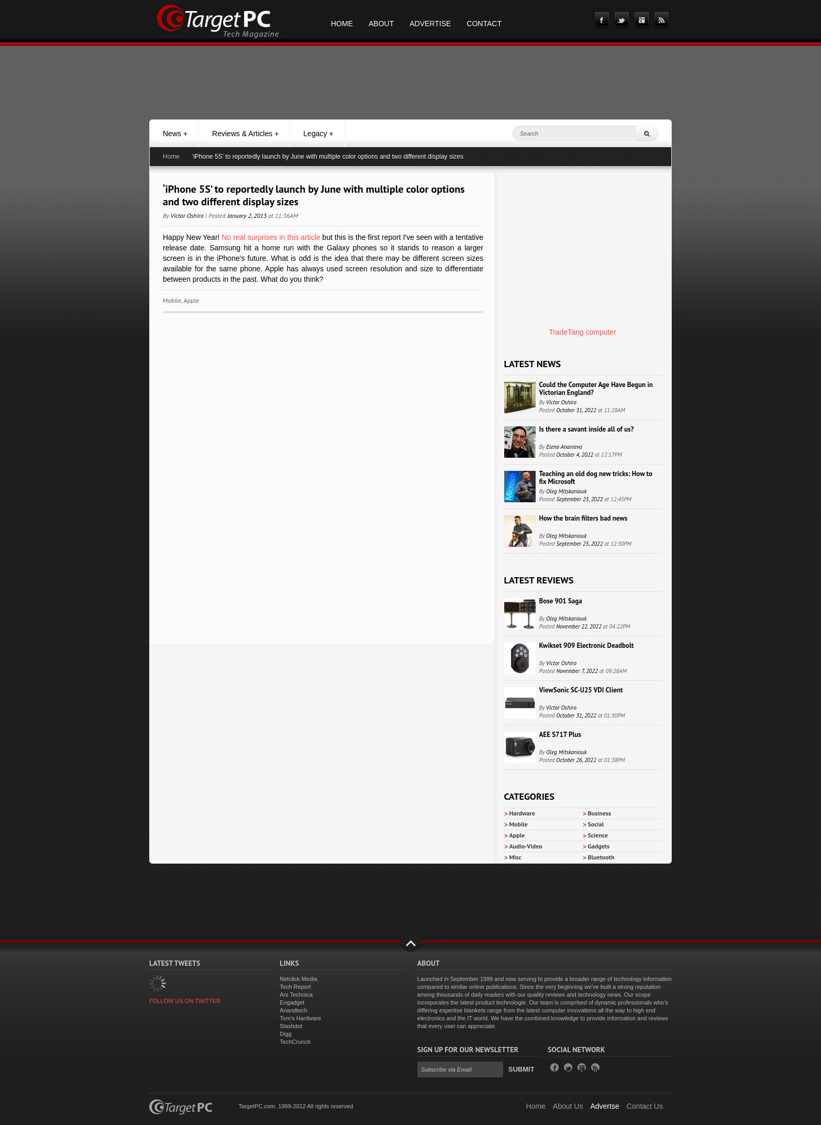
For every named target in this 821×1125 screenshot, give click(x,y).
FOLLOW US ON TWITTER (184, 1001)
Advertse (604, 1106)
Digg (286, 1034)
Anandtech (293, 1010)
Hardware (522, 813)
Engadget (292, 1002)
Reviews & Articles (245, 133)
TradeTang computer (582, 332)
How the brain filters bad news (583, 518)
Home (342, 23)
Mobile (172, 300)
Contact (484, 23)
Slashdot (291, 1026)
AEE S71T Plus (560, 734)
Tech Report (295, 987)
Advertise (430, 23)
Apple (191, 300)
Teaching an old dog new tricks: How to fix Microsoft (595, 477)
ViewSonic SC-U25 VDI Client (581, 690)
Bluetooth (601, 857)
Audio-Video (525, 846)
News (175, 133)
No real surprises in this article (270, 237)
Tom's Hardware (300, 1018)
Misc (515, 857)
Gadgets (599, 846)
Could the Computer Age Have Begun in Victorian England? (596, 388)
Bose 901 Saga (560, 601)
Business (600, 813)
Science (598, 835)
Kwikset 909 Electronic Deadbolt (586, 645)
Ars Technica (296, 994)
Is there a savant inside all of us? (586, 429)
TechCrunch (295, 1042)
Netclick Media (298, 979)
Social (596, 824)
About (381, 23)
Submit (521, 1069)
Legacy (318, 133)
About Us (568, 1106)
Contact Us (645, 1106)
